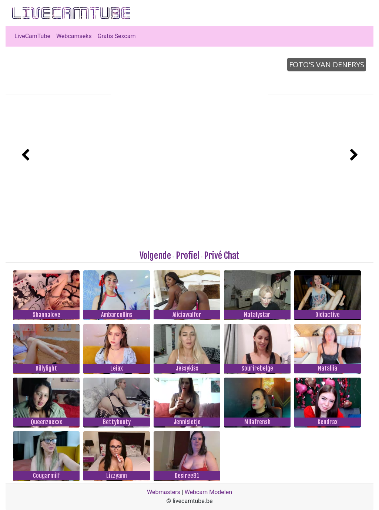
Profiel (187, 255)
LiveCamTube (32, 36)
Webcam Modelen (208, 492)
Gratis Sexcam (117, 36)
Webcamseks (74, 36)
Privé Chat (221, 255)
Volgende (155, 255)
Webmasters (163, 492)
